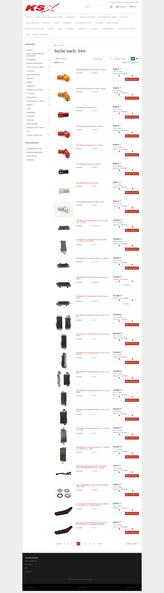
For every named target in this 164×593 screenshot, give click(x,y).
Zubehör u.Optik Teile (40, 35)
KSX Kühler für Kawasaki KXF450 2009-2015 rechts (92, 410)
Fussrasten (124, 17)
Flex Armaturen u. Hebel (108, 17)
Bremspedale (71, 17)
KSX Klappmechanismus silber (87, 183)
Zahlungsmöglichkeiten (35, 152)
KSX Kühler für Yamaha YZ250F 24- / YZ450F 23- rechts (92, 429)
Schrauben (94, 29)
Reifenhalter (70, 29)
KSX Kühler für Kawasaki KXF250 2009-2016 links (92, 334)
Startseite (113, 2)
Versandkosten (32, 156)
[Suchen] (96, 6)
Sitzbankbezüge (108, 29)
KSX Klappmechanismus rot (86, 107)
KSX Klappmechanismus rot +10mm (89, 126)
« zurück (59, 544)
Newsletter (30, 160)
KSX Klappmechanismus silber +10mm (90, 202)
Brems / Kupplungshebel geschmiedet (49, 17)
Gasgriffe (56, 23)
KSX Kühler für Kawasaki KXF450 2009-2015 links (92, 391)
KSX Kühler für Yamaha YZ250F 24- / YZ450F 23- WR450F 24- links (92, 448)
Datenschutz (28, 564)
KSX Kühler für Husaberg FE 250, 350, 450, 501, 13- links (92, 221)
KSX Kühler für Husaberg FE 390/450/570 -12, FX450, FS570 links (91, 240)
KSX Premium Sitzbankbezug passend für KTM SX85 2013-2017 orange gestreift (91, 523)
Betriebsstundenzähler (87, 17)
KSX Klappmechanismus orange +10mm (90, 70)
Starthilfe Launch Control (126, 29)
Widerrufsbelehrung (31, 561)
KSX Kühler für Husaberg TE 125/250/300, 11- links (92, 278)
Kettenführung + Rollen (83, 23)
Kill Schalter (99, 23)
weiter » (100, 544)
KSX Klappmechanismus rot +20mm (89, 145)
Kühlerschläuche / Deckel (35, 29)
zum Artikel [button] (126, 285)
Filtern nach (61, 59)
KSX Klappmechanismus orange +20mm (91, 88)
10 (85, 544)
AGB (26, 568)
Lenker (60, 29)
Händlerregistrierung (34, 148)
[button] (133, 58)
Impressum (28, 571)
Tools (27, 35)
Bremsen (29, 17)
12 (94, 544)
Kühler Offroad (112, 23)
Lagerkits (51, 29)
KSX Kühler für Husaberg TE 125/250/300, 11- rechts (92, 297)
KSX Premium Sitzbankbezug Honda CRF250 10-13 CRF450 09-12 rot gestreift (92, 504)
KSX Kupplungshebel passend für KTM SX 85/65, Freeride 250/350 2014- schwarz (91, 467)
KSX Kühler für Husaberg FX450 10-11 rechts (92, 258)
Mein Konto (121, 2)
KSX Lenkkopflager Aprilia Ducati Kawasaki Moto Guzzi (92, 485)
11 (90, 544)
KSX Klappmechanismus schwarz (88, 164)
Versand (93, 579)
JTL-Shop (134, 587)
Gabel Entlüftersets (32, 23)
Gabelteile (46, 23)
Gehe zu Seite (132, 544)
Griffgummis (67, 23)
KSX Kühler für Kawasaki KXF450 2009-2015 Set (92, 372)
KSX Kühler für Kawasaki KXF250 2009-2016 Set (92, 316)
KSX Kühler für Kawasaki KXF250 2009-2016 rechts (92, 353)
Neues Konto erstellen (132, 2)
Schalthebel (82, 29)
